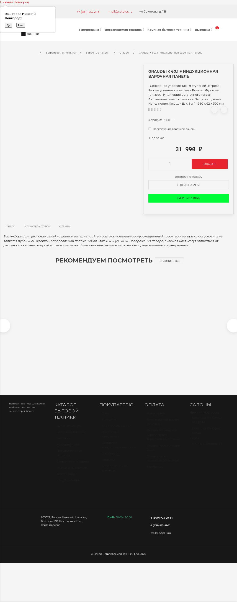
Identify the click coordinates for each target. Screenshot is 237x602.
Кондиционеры (68, 485)
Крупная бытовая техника (170, 29)
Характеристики (37, 226)
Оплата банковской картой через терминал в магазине (163, 439)
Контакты (109, 424)
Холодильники (68, 449)
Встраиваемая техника (125, 29)
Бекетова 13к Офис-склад (207, 435)
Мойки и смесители (72, 472)
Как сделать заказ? (116, 430)
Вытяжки (204, 29)
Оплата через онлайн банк (163, 452)
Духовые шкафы (69, 430)
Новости (108, 464)
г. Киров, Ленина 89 (207, 448)
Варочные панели (71, 436)
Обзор (10, 226)
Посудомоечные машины (69, 457)
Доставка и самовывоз (110, 439)
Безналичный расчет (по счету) (163, 426)
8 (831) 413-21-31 (189, 185)
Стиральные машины (73, 466)
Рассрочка (155, 471)
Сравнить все (170, 260)
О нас (106, 418)
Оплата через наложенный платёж (163, 463)
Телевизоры (66, 478)
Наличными (156, 418)
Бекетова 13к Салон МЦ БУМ (207, 424)
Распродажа (91, 29)
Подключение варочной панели (171, 129)
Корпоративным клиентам (114, 473)
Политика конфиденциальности (119, 449)
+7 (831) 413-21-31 (88, 11)
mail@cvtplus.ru (120, 11)
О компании (111, 458)
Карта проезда (50, 527)
